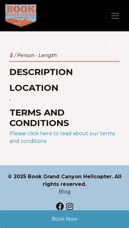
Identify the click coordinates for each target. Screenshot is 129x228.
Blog (65, 192)
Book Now (64, 219)
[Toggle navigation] (115, 16)
